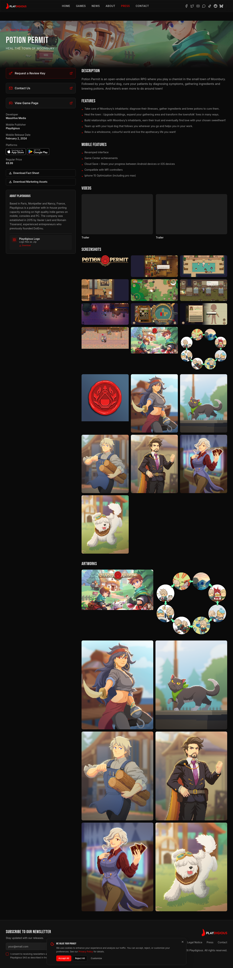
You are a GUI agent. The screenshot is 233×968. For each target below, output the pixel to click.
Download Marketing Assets (28, 181)
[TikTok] (210, 6)
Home (66, 5)
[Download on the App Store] (15, 151)
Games (81, 5)
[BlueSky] (221, 6)
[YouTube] (198, 6)
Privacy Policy (85, 951)
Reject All (80, 958)
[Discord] (204, 6)
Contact (142, 5)
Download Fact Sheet (24, 172)
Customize (96, 958)
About (110, 5)
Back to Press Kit (18, 29)
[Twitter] (192, 6)
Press (125, 5)
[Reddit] (215, 6)
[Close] (182, 941)
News (96, 5)
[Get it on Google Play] (38, 151)
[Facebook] (186, 6)
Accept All (63, 958)
